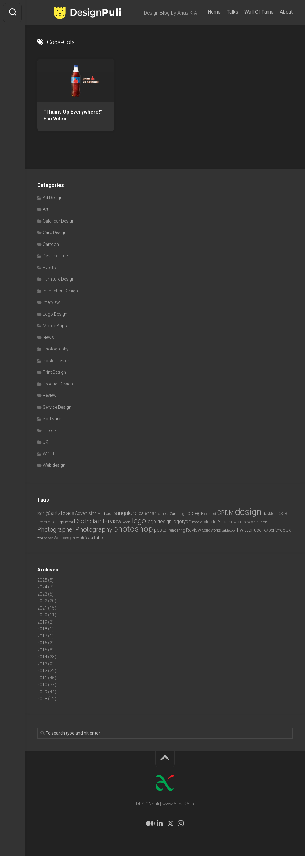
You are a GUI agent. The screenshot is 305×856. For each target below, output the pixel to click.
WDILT (49, 453)
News (48, 337)
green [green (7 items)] (42, 522)
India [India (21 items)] (91, 521)
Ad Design (52, 197)
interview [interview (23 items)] (110, 521)
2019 (42, 621)
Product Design (58, 383)
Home (214, 12)
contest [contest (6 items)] (210, 513)
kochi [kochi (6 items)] (127, 522)
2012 (42, 670)
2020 (42, 614)
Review (49, 395)
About (286, 12)
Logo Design (55, 314)
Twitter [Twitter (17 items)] (244, 529)
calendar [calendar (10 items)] (147, 513)
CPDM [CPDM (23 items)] (225, 512)
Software (52, 418)
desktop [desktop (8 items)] (269, 513)
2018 (42, 628)
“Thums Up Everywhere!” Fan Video (72, 115)
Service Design (57, 407)
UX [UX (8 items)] (288, 530)
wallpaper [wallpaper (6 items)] (45, 538)
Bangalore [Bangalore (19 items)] (125, 513)
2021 (42, 608)
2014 (42, 656)
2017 (42, 635)
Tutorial (50, 430)
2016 (42, 642)
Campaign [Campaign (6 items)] (178, 513)
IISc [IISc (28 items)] (79, 521)
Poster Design (56, 360)
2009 (42, 691)
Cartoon (51, 244)
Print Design (54, 372)
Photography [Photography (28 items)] (93, 529)
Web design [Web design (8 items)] (64, 537)
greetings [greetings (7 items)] (56, 522)
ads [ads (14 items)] (70, 513)
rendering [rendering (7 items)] (177, 530)
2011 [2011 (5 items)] (41, 514)
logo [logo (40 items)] (139, 521)
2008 (42, 698)
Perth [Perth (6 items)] (263, 522)
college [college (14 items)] (195, 513)
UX (45, 441)
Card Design (54, 232)
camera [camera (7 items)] (163, 513)
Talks (232, 12)
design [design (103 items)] (248, 512)
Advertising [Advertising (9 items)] (86, 513)
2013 (42, 663)
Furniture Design (58, 279)
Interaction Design (60, 290)
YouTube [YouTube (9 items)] (94, 537)
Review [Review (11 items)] (193, 530)
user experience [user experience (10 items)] (269, 530)
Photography (56, 348)
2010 (42, 684)
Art (45, 209)
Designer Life (55, 255)
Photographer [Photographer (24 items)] (55, 529)
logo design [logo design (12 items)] (159, 522)
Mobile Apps (55, 325)
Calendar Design (58, 221)
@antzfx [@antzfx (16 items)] (55, 513)
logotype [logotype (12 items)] (182, 522)
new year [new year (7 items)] (250, 522)
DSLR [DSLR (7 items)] (282, 513)
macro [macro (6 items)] (197, 522)
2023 (42, 594)
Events (49, 267)
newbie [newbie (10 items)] (235, 522)
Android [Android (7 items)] (104, 513)
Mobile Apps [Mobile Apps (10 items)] (215, 522)
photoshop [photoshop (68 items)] (133, 529)
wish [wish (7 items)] (80, 537)
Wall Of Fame (259, 12)
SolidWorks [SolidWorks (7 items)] (211, 530)
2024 (42, 586)
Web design (54, 465)
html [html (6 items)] (69, 522)
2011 (42, 677)
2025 (42, 580)
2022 (42, 600)
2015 (42, 649)
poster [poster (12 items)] (161, 530)
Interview (51, 302)
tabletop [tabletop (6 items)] (228, 530)
